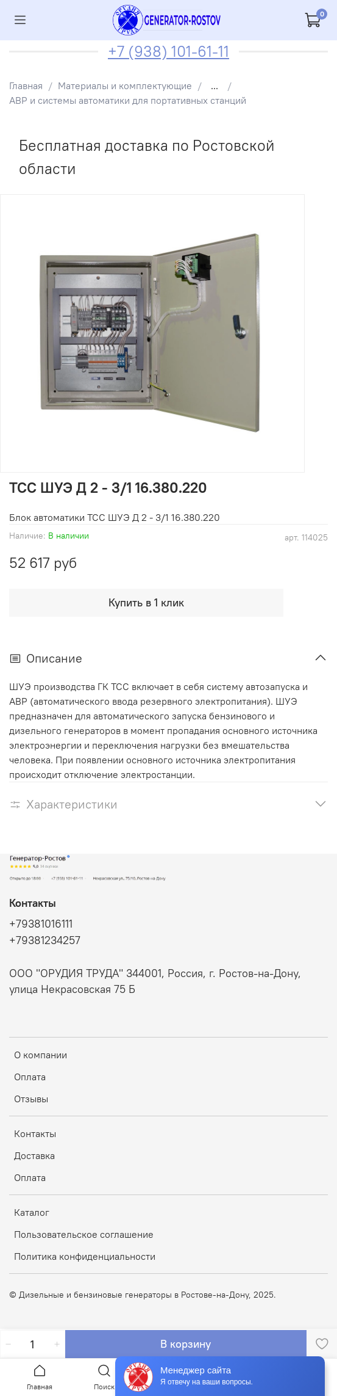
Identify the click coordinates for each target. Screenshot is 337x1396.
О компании (40, 1055)
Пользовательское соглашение (84, 1234)
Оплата (30, 1077)
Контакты (35, 1133)
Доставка (34, 1155)
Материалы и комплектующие (125, 85)
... (214, 85)
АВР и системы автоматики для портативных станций (127, 100)
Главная (26, 85)
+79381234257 (44, 940)
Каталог (31, 1212)
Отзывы (31, 1098)
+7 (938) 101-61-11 (168, 51)
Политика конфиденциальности (84, 1256)
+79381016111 (41, 924)
